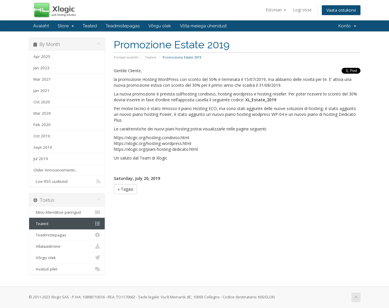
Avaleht (41, 26)
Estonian (276, 10)
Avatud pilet (67, 268)
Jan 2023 (41, 67)
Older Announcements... (55, 170)
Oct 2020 (41, 102)
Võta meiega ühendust (203, 26)
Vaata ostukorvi (341, 10)
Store (66, 26)
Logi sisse (302, 10)
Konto (347, 26)
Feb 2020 (42, 124)
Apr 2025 (41, 56)
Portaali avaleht (126, 57)
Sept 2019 (42, 147)
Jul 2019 (40, 158)
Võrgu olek (159, 26)
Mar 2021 (42, 79)
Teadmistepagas (123, 26)
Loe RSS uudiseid (67, 181)
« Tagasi (125, 189)
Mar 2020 (42, 113)
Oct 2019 (41, 136)
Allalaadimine (67, 246)
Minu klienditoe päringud (67, 212)
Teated (90, 26)
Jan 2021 (41, 90)
